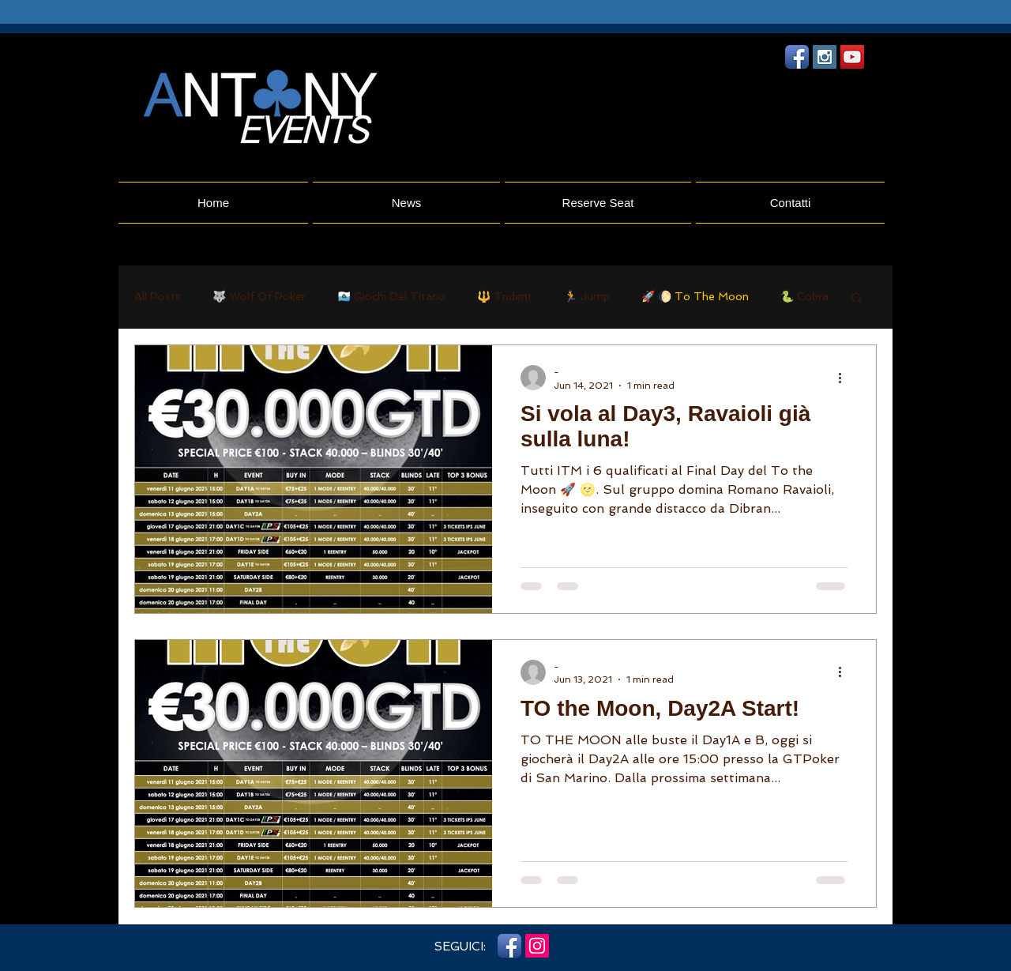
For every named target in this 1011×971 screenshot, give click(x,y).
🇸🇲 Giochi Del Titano (391, 296)
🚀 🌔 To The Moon (695, 296)
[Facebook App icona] (797, 57)
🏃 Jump (587, 296)
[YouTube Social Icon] (852, 57)
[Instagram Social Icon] (824, 57)
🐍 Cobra (804, 296)
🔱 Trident (504, 296)
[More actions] (845, 377)
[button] (856, 299)
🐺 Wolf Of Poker (259, 296)
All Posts (157, 296)
